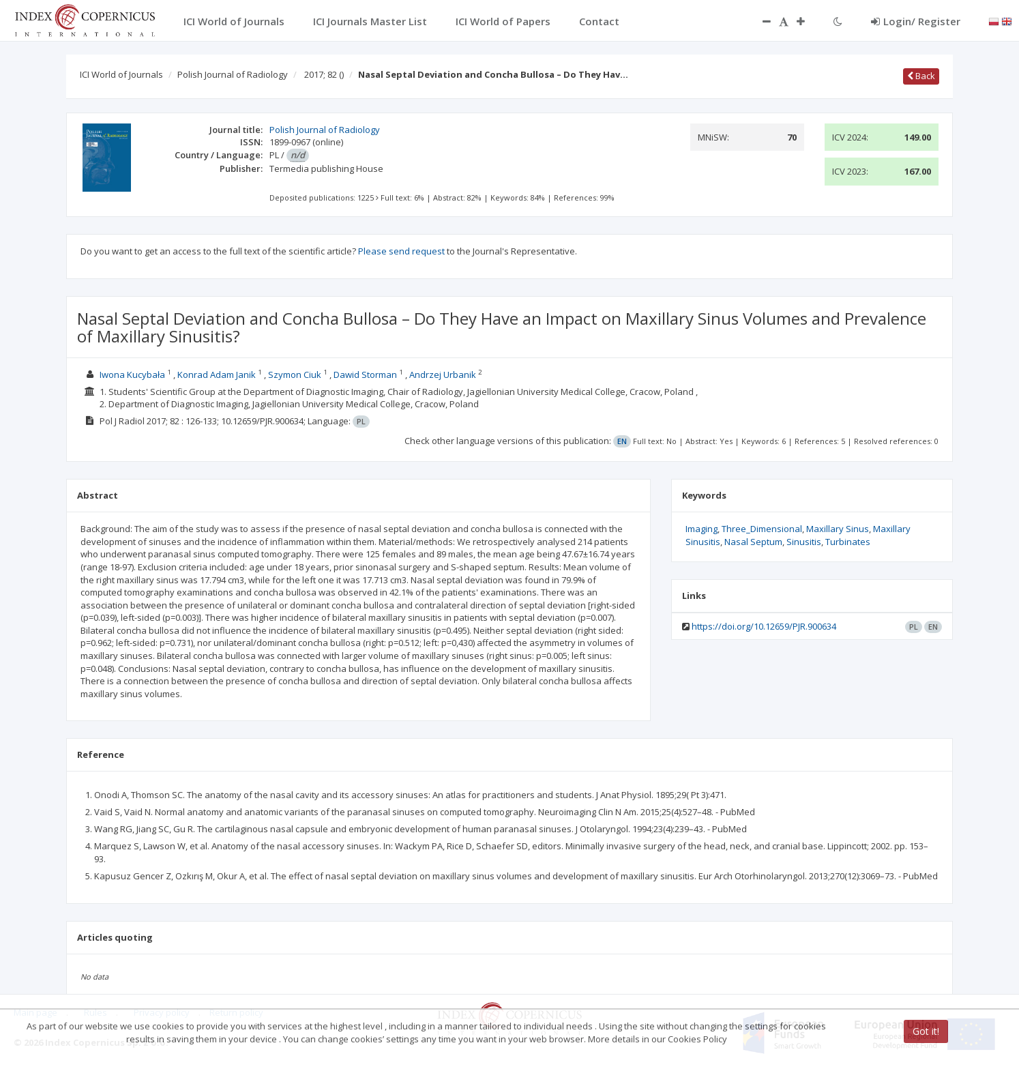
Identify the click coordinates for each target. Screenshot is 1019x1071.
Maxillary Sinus (837, 529)
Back (921, 76)
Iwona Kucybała (132, 374)
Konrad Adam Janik (216, 374)
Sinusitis (803, 542)
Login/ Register (915, 21)
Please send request (401, 251)
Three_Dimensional (762, 529)
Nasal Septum (753, 542)
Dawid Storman (365, 374)
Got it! (926, 1031)
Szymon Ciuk (294, 374)
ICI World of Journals (121, 74)
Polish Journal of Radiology (232, 74)
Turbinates (847, 542)
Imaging (701, 529)
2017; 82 (324, 74)
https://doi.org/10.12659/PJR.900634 (764, 626)
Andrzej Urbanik (442, 374)
